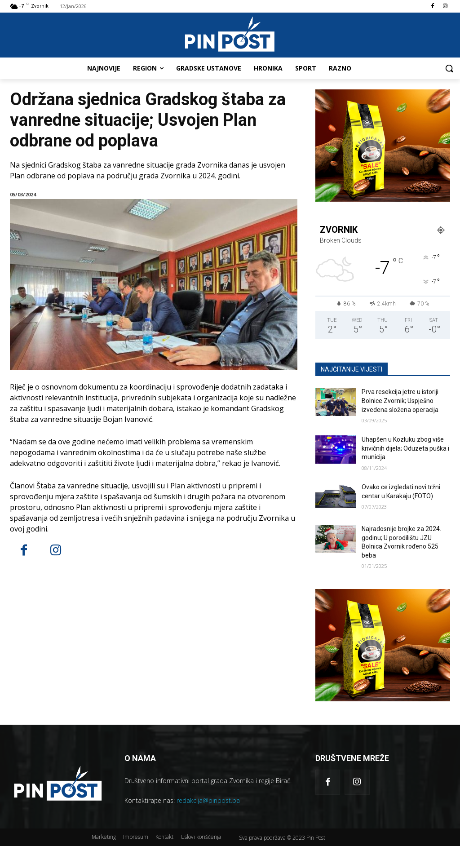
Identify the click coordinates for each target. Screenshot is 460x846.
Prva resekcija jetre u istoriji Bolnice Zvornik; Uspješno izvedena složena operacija (400, 400)
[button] (449, 68)
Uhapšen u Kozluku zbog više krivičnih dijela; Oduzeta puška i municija (405, 448)
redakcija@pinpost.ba (208, 800)
